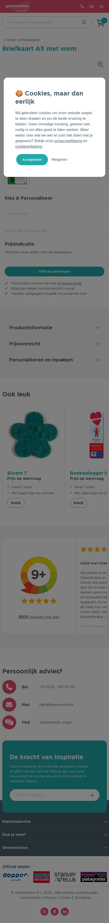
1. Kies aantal (16, 213)
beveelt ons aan (38, 617)
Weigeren (59, 159)
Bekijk (16, 503)
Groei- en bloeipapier (23, 40)
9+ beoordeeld (69, 283)
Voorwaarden (30, 897)
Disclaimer (83, 897)
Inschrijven (92, 795)
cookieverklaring (28, 146)
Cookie (65, 897)
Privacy (50, 897)
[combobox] (40, 22)
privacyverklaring (68, 141)
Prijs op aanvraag (24, 478)
